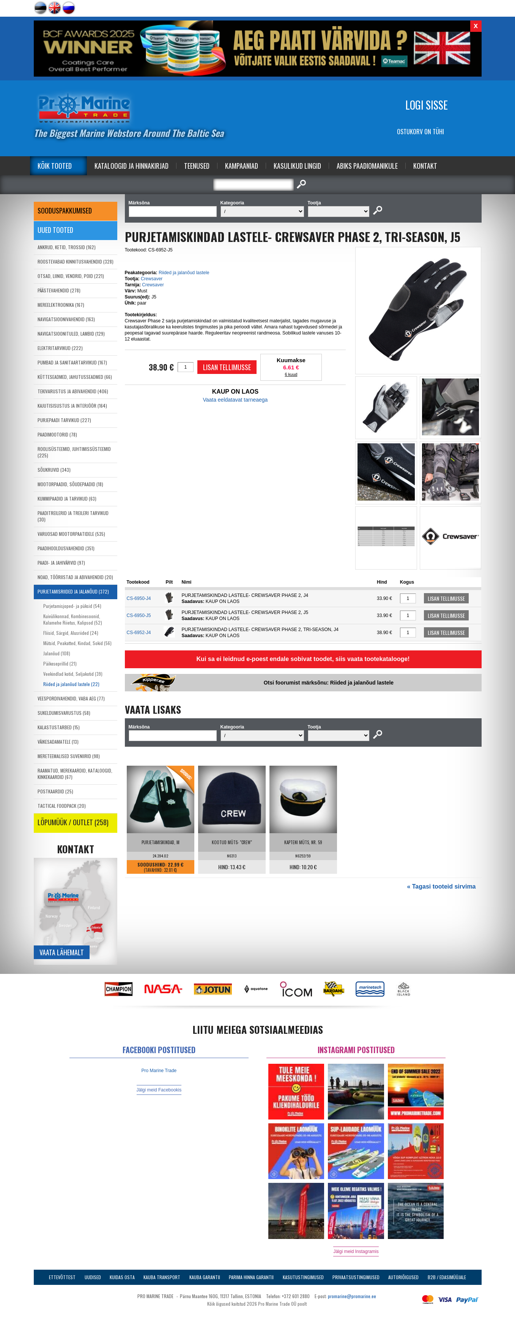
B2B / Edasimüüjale (447, 1277)
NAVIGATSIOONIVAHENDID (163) (66, 319)
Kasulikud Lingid (297, 166)
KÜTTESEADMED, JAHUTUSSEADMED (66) (75, 377)
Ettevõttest (62, 1277)
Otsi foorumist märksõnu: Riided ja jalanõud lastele (329, 683)
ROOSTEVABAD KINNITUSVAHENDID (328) (75, 261)
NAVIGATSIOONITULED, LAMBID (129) (71, 333)
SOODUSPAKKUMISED (65, 210)
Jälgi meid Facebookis (159, 1090)
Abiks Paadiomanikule (367, 166)
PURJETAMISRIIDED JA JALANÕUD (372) (73, 591)
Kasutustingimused (303, 1277)
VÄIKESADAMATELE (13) (58, 741)
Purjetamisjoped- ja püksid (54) (72, 606)
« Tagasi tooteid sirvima (441, 886)
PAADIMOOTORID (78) (57, 434)
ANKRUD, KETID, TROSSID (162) (67, 247)
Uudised (93, 1277)
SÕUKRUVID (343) (54, 469)
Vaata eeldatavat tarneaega (235, 400)
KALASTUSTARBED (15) (59, 727)
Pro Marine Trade (159, 1070)
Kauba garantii (204, 1277)
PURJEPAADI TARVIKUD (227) (64, 420)
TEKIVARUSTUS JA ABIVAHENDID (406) (73, 391)
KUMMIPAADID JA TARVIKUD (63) (67, 498)
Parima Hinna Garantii (251, 1277)
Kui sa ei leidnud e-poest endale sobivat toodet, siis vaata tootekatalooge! (303, 659)
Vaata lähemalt (61, 952)
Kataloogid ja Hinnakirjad (131, 166)
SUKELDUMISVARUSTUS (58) (64, 713)
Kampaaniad (241, 166)
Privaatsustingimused (356, 1277)
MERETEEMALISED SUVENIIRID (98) (69, 756)
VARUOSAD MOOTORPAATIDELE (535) (71, 534)
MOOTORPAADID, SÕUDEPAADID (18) (70, 484)
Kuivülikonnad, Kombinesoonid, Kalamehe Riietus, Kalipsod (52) (72, 619)
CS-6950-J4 (139, 598)
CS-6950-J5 (139, 615)
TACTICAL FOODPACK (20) (62, 805)
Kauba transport (161, 1277)
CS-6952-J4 (139, 632)
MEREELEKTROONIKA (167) (61, 304)
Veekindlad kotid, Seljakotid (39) (72, 673)
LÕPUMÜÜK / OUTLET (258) (73, 822)
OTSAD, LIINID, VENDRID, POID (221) (71, 276)
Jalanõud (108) (56, 653)
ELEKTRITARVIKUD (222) (60, 348)
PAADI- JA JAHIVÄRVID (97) (61, 562)
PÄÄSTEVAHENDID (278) (59, 290)
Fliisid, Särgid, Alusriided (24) (70, 633)
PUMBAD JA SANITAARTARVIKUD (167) (72, 362)
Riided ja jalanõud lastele (184, 272)
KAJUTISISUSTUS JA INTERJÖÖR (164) (72, 405)
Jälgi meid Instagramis (355, 1251)
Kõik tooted (55, 166)
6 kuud (291, 374)
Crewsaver (151, 278)
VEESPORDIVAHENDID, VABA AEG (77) (71, 698)
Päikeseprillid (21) (60, 663)
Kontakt (425, 166)
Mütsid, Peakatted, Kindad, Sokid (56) (77, 643)
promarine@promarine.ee (352, 1296)
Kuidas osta (122, 1277)
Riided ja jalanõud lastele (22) (71, 684)
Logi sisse (426, 105)
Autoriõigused (403, 1277)
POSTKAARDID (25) (55, 791)
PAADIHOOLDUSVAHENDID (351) (66, 548)
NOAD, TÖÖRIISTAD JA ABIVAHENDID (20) (75, 577)
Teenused (196, 166)
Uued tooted (55, 230)
